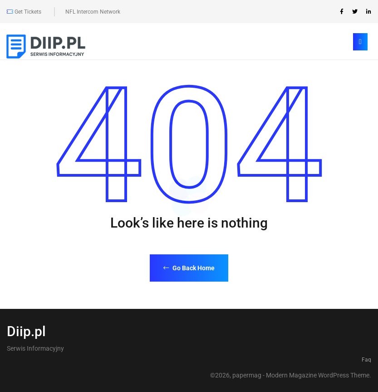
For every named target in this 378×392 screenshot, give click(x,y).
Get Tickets (24, 12)
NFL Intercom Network (92, 12)
